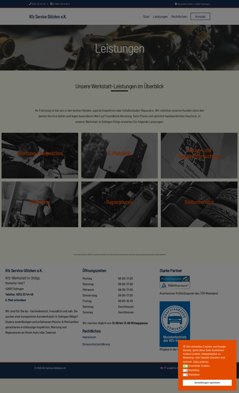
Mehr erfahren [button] (201, 361)
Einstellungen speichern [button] (207, 382)
